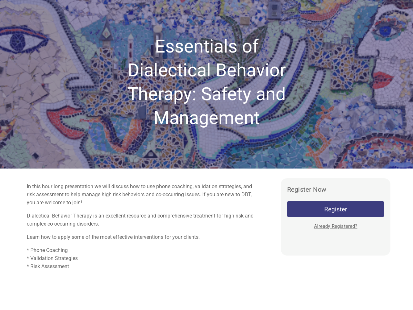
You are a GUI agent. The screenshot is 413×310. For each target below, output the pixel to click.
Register (335, 209)
